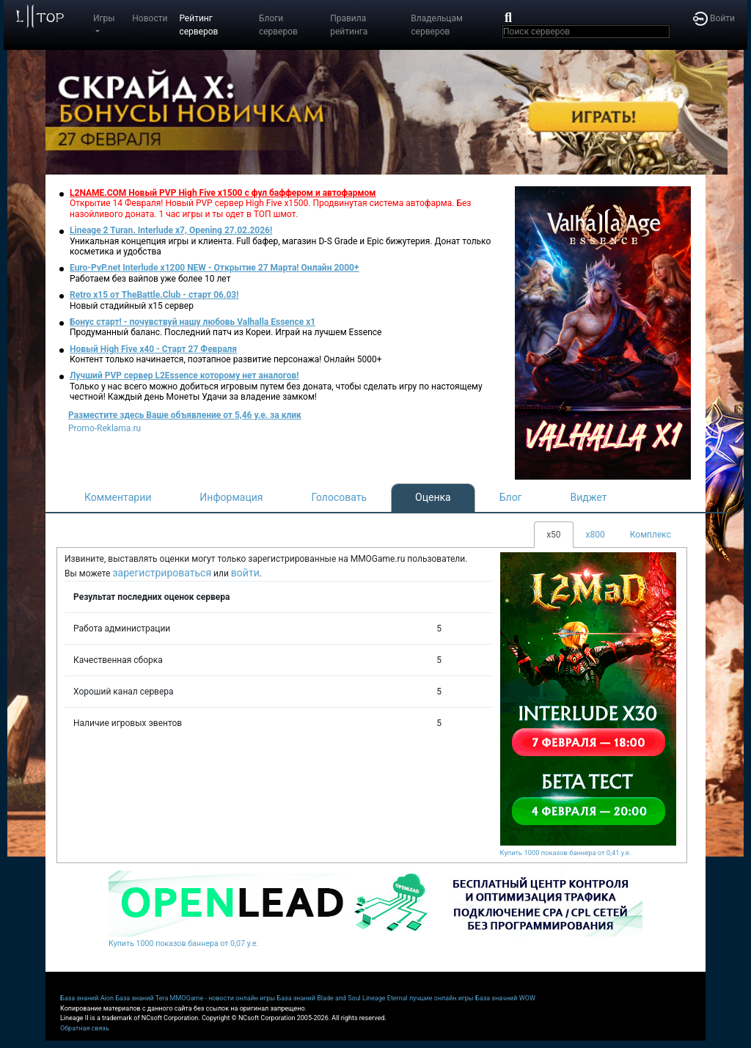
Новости (149, 18)
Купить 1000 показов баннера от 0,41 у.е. (565, 853)
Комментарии (117, 497)
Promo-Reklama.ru (104, 428)
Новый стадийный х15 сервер (132, 306)
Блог (510, 497)
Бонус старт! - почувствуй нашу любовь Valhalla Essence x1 (192, 322)
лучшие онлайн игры (441, 998)
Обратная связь (84, 1028)
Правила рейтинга (348, 25)
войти (245, 573)
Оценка (433, 497)
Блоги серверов (278, 25)
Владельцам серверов (437, 25)
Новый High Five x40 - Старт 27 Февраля (153, 349)
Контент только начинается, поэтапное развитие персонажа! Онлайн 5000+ (226, 359)
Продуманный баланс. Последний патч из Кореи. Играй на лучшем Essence (225, 332)
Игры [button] (104, 18)
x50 (553, 535)
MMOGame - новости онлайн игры (223, 998)
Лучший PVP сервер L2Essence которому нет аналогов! (184, 375)
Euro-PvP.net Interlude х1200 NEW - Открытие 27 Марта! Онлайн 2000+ (214, 268)
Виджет (589, 497)
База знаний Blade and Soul (319, 998)
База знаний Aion (87, 998)
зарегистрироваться (161, 573)
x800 (595, 535)
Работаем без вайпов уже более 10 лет (150, 279)
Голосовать (339, 497)
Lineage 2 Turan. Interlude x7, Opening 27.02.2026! (171, 230)
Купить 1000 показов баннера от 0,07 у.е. (183, 943)
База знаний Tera (141, 998)
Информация (231, 497)
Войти (714, 18)
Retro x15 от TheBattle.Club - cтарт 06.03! (154, 295)
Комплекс (650, 535)
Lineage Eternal (385, 998)
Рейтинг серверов (198, 25)
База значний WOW (505, 998)
